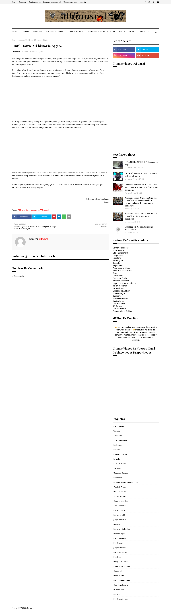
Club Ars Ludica (119, 308)
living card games (121, 561)
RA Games (117, 306)
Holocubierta (118, 250)
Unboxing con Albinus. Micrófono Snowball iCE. (139, 228)
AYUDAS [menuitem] (130, 31)
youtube (21, 40)
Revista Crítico (119, 510)
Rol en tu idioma (120, 285)
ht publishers (119, 589)
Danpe (106, 202)
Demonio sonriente (121, 247)
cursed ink (118, 571)
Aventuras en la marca (122, 270)
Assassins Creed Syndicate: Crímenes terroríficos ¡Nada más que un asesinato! (141, 216)
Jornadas (117, 459)
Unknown (16, 52)
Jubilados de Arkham (121, 291)
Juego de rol (119, 426)
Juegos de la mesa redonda (124, 283)
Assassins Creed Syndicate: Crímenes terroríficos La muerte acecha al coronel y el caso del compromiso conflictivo (141, 202)
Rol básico (118, 445)
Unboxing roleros (70, 2)
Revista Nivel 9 (119, 515)
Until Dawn (26, 210)
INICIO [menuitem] (15, 31)
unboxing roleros (121, 473)
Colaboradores (35, 2)
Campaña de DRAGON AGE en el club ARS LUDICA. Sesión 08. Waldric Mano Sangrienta (141, 187)
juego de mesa (120, 538)
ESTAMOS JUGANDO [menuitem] (75, 31)
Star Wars (117, 468)
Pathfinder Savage (121, 599)
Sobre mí (22, 2)
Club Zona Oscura (121, 585)
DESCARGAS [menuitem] (144, 31)
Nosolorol (117, 258)
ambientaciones (120, 505)
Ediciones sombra (120, 253)
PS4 (19, 210)
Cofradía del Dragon (122, 566)
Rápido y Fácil (118, 260)
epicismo (117, 594)
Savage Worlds (120, 496)
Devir (115, 273)
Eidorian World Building (122, 311)
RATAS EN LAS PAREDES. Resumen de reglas (141, 163)
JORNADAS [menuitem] (37, 31)
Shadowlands (118, 301)
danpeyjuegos (119, 533)
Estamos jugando (120, 454)
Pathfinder (118, 477)
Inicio (14, 2)
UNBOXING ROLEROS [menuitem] (54, 31)
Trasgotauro (118, 255)
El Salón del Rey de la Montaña (126, 482)
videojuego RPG (37, 210)
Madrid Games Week (122, 580)
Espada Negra (119, 293)
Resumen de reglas (122, 529)
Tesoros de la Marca (121, 268)
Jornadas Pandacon (121, 280)
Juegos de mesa (120, 547)
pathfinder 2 (118, 543)
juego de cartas (120, 519)
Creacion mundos (121, 501)
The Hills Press (119, 303)
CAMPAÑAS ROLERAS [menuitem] (96, 31)
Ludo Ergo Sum (120, 491)
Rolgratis (116, 263)
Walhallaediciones (120, 298)
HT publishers (118, 288)
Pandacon (117, 557)
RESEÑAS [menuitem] (26, 31)
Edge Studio (118, 265)
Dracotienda (118, 275)
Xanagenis (117, 296)
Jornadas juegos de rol (52, 2)
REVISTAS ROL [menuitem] (116, 31)
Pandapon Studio (120, 278)
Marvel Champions (121, 552)
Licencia (83, 2)
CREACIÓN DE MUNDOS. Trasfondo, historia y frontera (141, 174)
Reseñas (117, 449)
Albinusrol (118, 435)
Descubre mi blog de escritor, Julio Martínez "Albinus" (136, 331)
